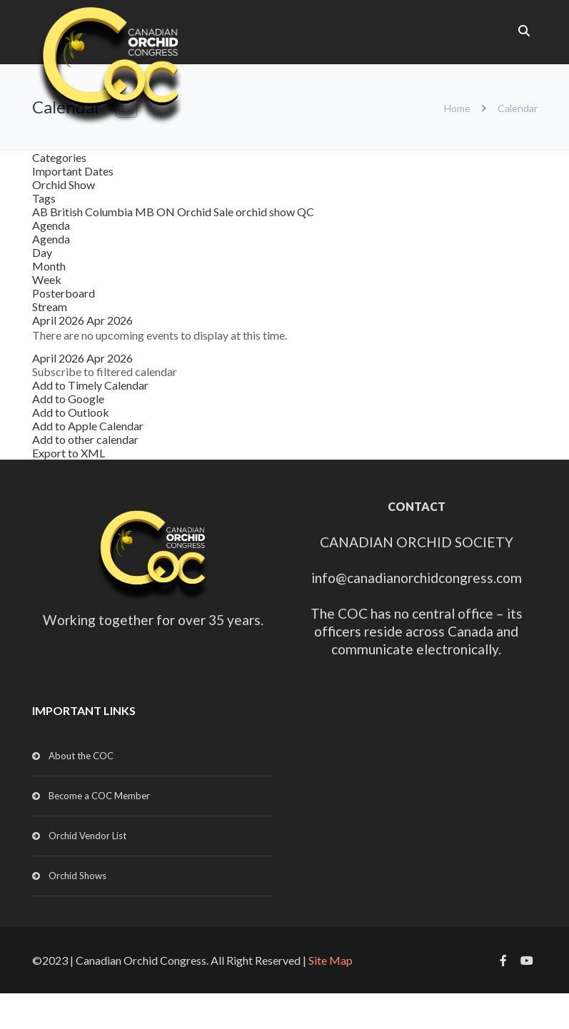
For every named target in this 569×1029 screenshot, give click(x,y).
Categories (59, 157)
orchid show (266, 211)
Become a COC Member (99, 795)
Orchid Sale (206, 211)
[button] (104, 371)
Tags (44, 198)
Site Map (330, 960)
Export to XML (68, 453)
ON (166, 211)
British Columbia (92, 211)
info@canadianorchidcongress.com (416, 577)
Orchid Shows (77, 875)
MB (145, 211)
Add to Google (68, 398)
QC (305, 211)
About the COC (81, 755)
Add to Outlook (70, 412)
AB (41, 211)
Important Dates (73, 171)
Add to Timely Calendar (90, 385)
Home (457, 108)
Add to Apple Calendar (87, 425)
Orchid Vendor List (87, 835)
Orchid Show (63, 184)
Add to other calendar (85, 439)
